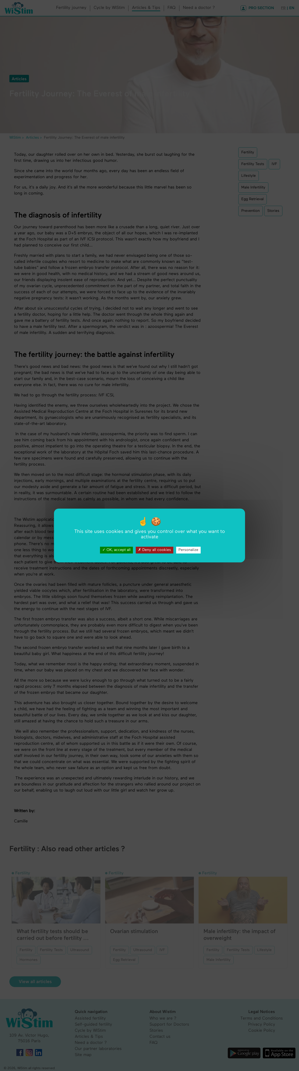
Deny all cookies (154, 550)
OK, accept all (116, 550)
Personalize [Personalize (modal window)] (188, 550)
